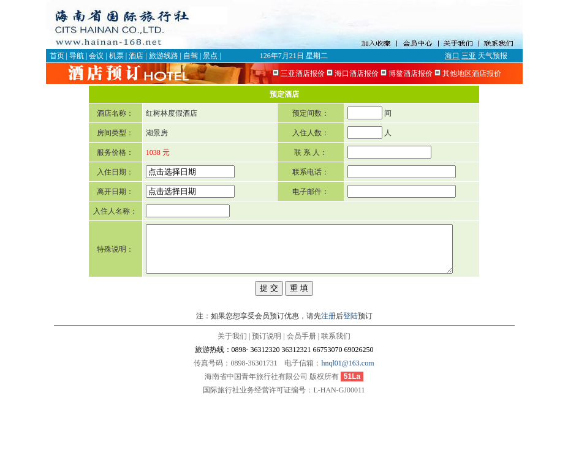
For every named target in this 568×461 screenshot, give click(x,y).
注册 (328, 380)
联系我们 (335, 400)
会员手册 (301, 400)
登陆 (350, 380)
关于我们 (232, 400)
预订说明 (266, 400)
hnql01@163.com (347, 427)
